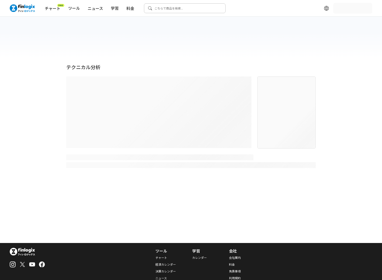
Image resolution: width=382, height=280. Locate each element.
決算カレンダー (165, 271)
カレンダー (199, 258)
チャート (54, 7)
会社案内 (235, 258)
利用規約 (235, 278)
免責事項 (235, 271)
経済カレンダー (165, 264)
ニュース (95, 8)
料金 (130, 8)
